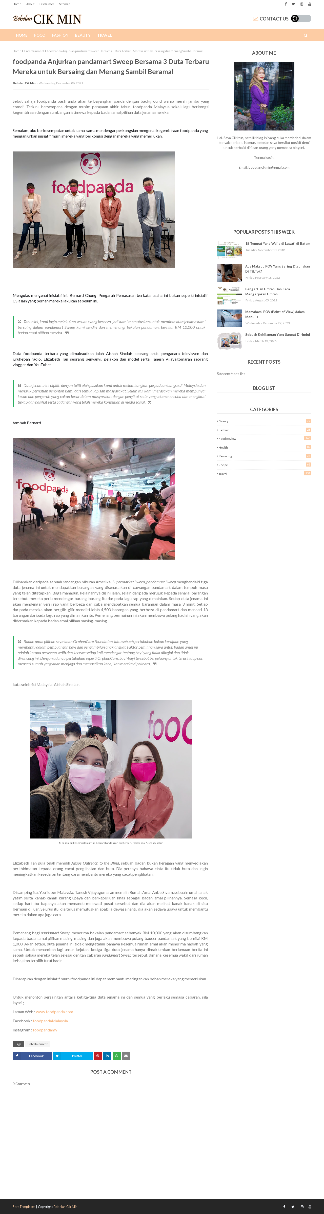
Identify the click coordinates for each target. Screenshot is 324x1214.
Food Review (265, 438)
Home (17, 4)
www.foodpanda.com (54, 1011)
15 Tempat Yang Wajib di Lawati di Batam (277, 243)
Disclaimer (46, 4)
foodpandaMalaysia (50, 1020)
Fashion (265, 430)
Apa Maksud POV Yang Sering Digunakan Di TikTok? (277, 268)
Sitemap (64, 4)
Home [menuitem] (22, 35)
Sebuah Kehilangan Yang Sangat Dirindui (277, 335)
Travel (265, 473)
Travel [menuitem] (104, 35)
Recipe (265, 464)
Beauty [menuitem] (83, 35)
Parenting (265, 456)
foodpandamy (45, 1029)
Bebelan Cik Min (24, 83)
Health (265, 447)
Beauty (265, 421)
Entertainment (34, 51)
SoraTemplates (24, 1207)
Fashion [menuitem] (60, 35)
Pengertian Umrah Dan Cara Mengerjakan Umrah (267, 291)
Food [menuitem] (39, 35)
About (30, 4)
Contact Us (271, 18)
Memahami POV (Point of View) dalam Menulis (275, 314)
